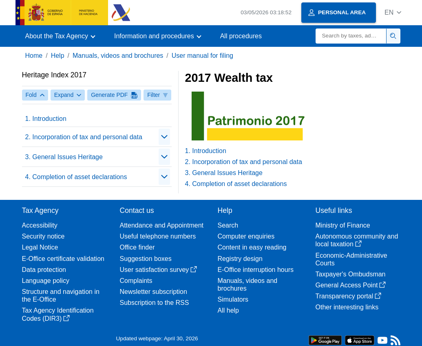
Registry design (240, 258)
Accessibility (39, 225)
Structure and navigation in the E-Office (60, 295)
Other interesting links (347, 307)
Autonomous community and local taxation (357, 240)
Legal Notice (40, 247)
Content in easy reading (252, 247)
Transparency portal (349, 296)
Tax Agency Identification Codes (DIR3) (58, 314)
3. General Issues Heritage (64, 156)
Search (228, 225)
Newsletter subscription (153, 291)
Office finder (137, 247)
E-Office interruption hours (256, 269)
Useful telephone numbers (158, 236)
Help (57, 55)
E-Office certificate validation (63, 258)
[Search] (351, 36)
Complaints (136, 280)
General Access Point (351, 285)
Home (34, 55)
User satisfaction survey (158, 269)
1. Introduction (45, 118)
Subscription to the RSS (154, 302)
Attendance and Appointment (162, 225)
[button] (393, 12)
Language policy (46, 280)
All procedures (241, 36)
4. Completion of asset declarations (76, 176)
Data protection (44, 269)
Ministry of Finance (343, 225)
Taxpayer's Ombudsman (351, 274)
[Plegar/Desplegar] (164, 137)
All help (228, 310)
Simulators (233, 299)
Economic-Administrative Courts (351, 259)
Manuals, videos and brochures (118, 55)
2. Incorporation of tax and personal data (83, 137)
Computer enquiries (246, 236)
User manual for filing (202, 55)
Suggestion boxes (146, 258)
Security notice (43, 236)
